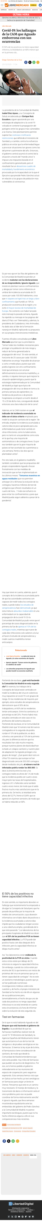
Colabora (33, 5)
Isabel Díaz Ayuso (7, 1131)
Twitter (12, 1216)
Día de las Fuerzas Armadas (31, 1)
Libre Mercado (6, 26)
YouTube (19, 1216)
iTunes (33, 1216)
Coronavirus (17, 1131)
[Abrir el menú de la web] (2, 5)
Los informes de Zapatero (15, 1)
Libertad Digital (21, 1204)
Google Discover (22, 1216)
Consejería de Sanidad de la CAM (12, 1128)
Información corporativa (20, 1208)
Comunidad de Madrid (14, 1125)
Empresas (4, 10)
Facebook (9, 1216)
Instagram (15, 1216)
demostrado (25, 608)
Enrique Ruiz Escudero (28, 1131)
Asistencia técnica (17, 1212)
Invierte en (11, 10)
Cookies (30, 1210)
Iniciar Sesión (40, 5)
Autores (28, 1212)
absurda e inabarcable (23, 611)
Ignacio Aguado (28, 1128)
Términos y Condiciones (16, 1210)
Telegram (29, 1216)
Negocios (35, 10)
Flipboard (26, 1216)
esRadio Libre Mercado (24, 10)
